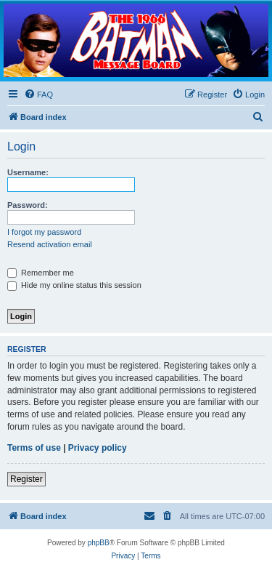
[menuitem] (38, 94)
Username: (28, 172)
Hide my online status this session (74, 285)
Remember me (40, 272)
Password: (27, 205)
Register (26, 479)
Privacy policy (97, 448)
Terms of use (34, 448)
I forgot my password (44, 232)
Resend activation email (49, 244)
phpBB (99, 543)
